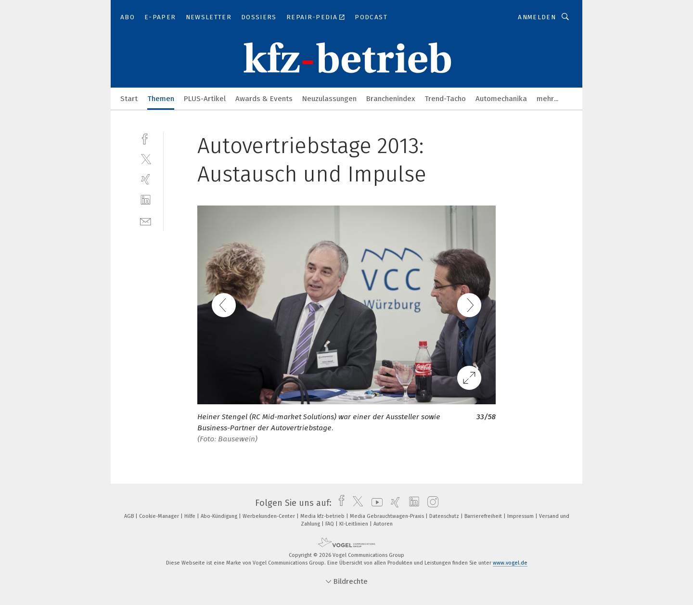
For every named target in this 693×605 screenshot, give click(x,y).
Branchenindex (390, 98)
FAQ (330, 524)
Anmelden (537, 17)
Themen (160, 98)
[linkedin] (146, 200)
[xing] (146, 179)
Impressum (521, 516)
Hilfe (190, 516)
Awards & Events (264, 98)
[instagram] (430, 503)
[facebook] (146, 138)
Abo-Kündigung (220, 516)
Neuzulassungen (329, 98)
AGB (129, 516)
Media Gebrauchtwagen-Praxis (387, 516)
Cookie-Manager (159, 516)
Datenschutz (445, 516)
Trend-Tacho (445, 98)
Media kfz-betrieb (323, 516)
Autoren (383, 524)
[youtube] (375, 503)
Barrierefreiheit (483, 516)
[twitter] (146, 159)
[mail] (146, 221)
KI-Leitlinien (354, 524)
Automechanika (501, 98)
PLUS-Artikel (205, 98)
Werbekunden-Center (269, 516)
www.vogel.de (510, 563)
